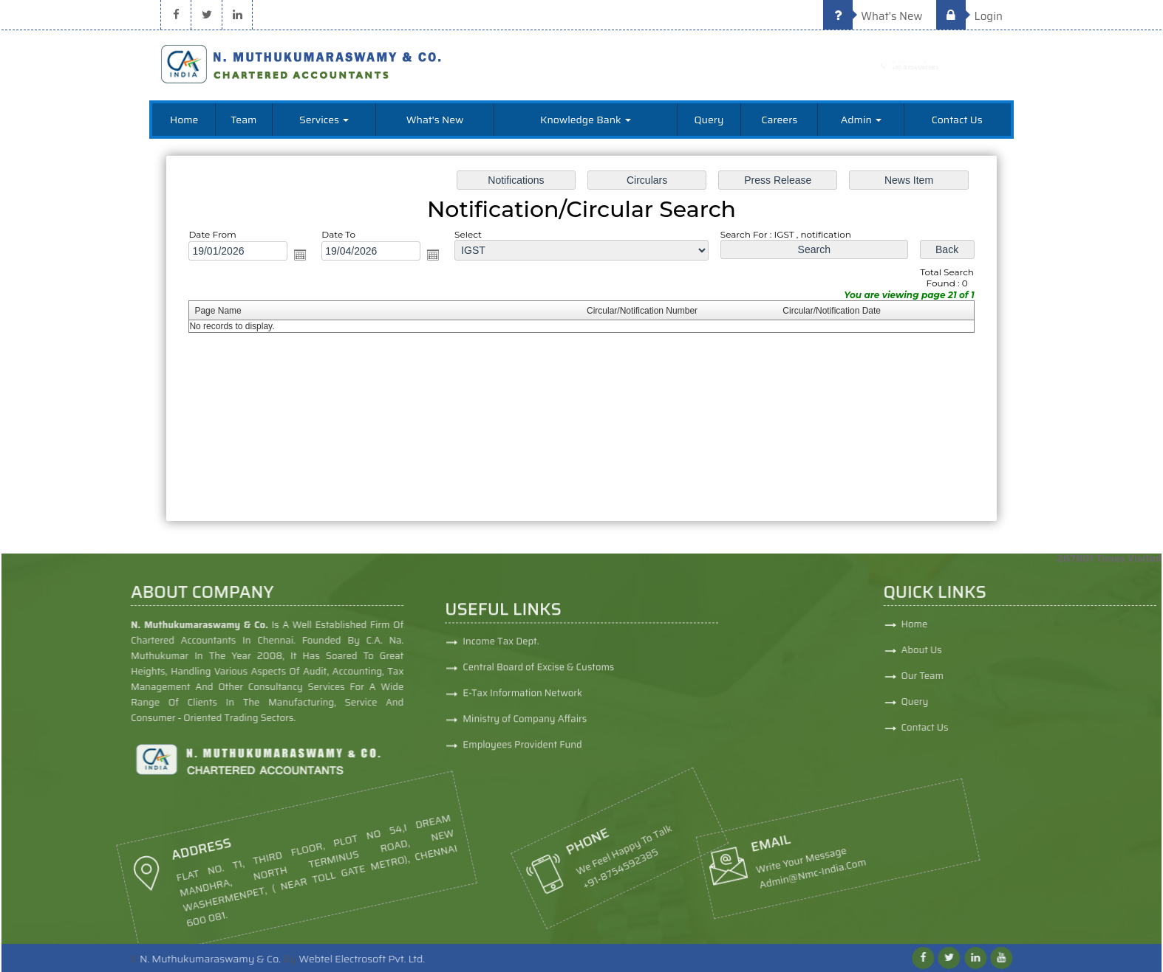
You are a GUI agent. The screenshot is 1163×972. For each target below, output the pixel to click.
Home (184, 119)
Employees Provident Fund (522, 839)
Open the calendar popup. (306, 256)
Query (709, 119)
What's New (873, 16)
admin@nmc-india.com (695, 877)
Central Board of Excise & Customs (538, 761)
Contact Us (957, 119)
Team (243, 119)
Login (969, 16)
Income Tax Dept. (501, 735)
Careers (779, 119)
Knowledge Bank (585, 119)
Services (324, 119)
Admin (861, 119)
